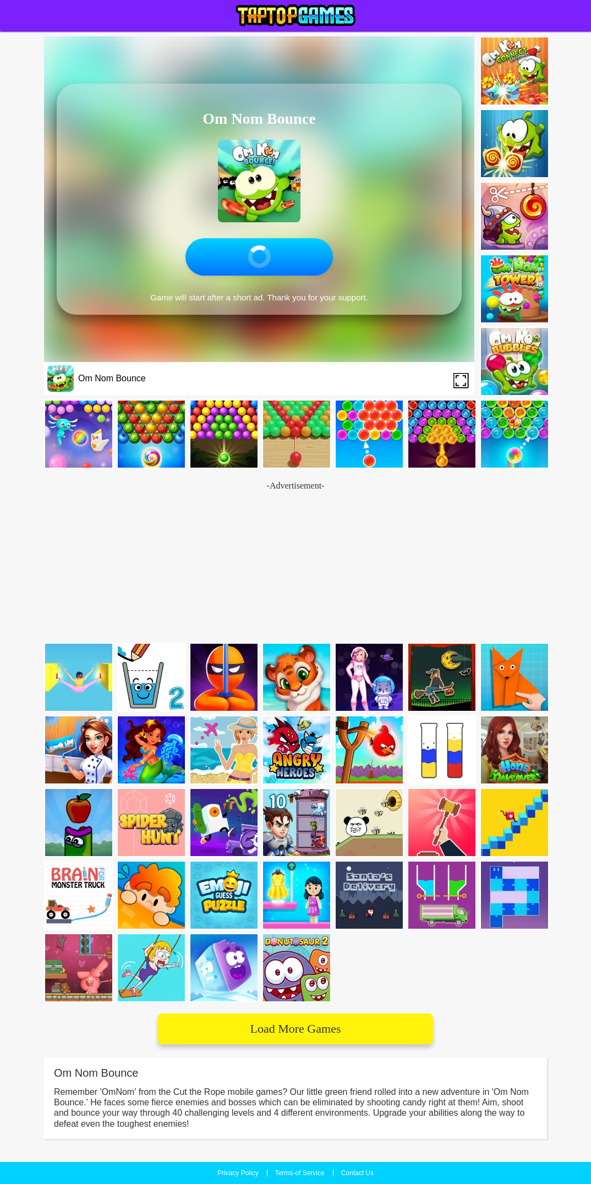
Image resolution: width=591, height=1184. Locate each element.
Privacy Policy (238, 1173)
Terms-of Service (300, 1173)
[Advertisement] (295, 563)
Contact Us (357, 1173)
